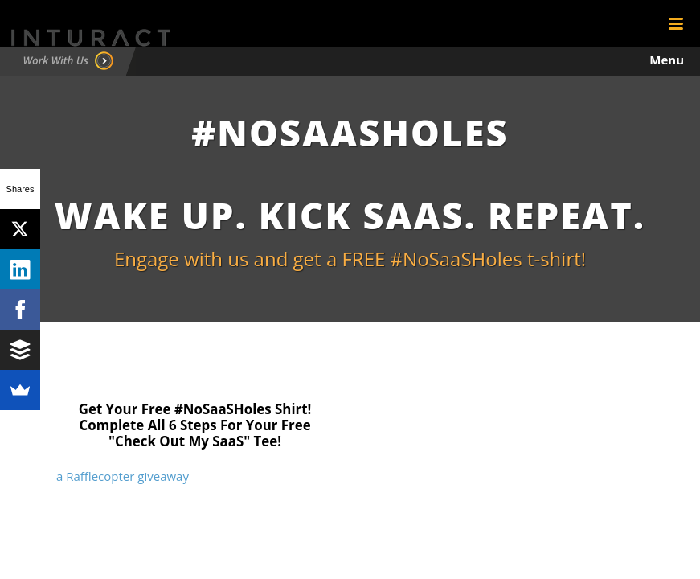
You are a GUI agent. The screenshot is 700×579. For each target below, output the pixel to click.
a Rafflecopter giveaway (122, 476)
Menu (666, 59)
